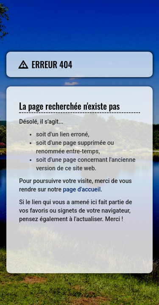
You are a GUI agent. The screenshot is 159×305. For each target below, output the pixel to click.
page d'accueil (81, 189)
